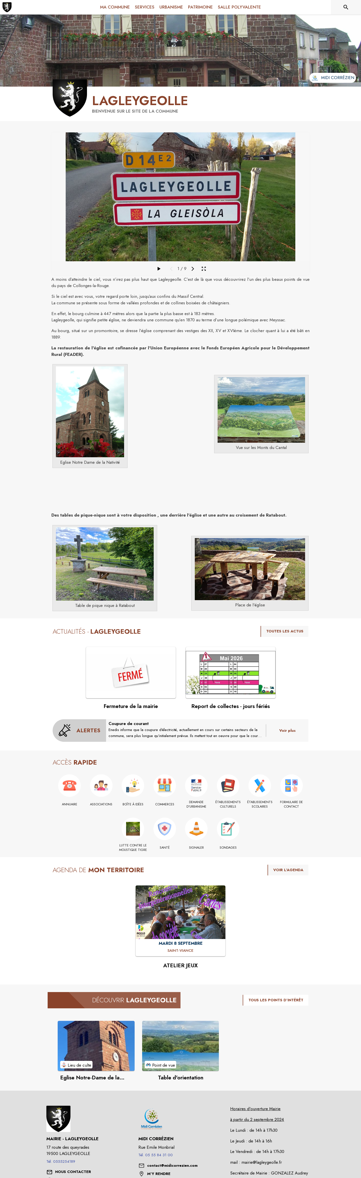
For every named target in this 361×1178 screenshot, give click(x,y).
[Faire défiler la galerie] (159, 269)
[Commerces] (164, 804)
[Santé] (164, 847)
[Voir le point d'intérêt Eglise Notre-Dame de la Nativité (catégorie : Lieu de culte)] (96, 1046)
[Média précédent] (171, 269)
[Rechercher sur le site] (346, 7)
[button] (90, 411)
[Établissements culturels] (228, 804)
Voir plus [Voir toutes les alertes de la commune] (287, 730)
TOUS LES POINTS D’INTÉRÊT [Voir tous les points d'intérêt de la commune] (275, 1000)
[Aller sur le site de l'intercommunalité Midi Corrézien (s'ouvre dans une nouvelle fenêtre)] (332, 78)
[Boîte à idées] (133, 804)
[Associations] (101, 804)
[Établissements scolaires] (260, 804)
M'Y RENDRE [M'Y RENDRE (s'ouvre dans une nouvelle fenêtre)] (158, 1173)
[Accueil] (7, 7)
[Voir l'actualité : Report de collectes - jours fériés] (231, 672)
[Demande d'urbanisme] (196, 804)
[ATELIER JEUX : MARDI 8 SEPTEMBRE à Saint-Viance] (180, 951)
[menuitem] (115, 6)
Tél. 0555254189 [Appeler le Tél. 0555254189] (60, 1161)
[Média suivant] (193, 269)
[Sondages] (228, 847)
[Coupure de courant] (186, 730)
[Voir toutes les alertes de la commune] (79, 730)
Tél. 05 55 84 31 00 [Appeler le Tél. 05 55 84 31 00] (155, 1155)
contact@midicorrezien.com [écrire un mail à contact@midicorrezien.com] (172, 1165)
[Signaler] (196, 847)
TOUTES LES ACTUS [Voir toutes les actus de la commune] (284, 631)
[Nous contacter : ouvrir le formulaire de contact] (73, 1172)
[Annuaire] (69, 804)
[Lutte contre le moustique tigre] (133, 847)
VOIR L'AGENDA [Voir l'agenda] (288, 870)
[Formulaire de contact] (291, 804)
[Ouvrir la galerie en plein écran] (203, 268)
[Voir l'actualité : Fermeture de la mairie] (131, 672)
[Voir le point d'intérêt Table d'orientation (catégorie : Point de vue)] (180, 1046)
